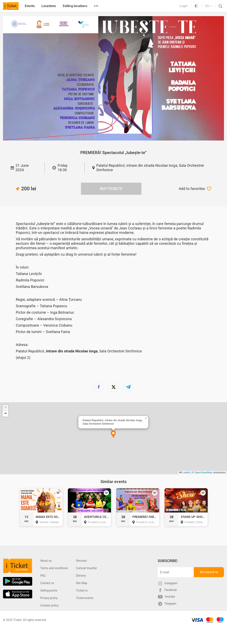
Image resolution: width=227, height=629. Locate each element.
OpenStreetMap (203, 472)
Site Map (81, 583)
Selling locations (75, 6)
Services (81, 560)
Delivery (81, 575)
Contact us (47, 583)
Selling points (48, 590)
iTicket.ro (82, 590)
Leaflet (184, 472)
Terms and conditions (54, 568)
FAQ (42, 575)
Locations (48, 6)
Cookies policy (49, 605)
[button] (113, 434)
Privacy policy (49, 598)
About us (46, 560)
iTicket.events (84, 598)
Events (30, 6)
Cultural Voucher (86, 568)
